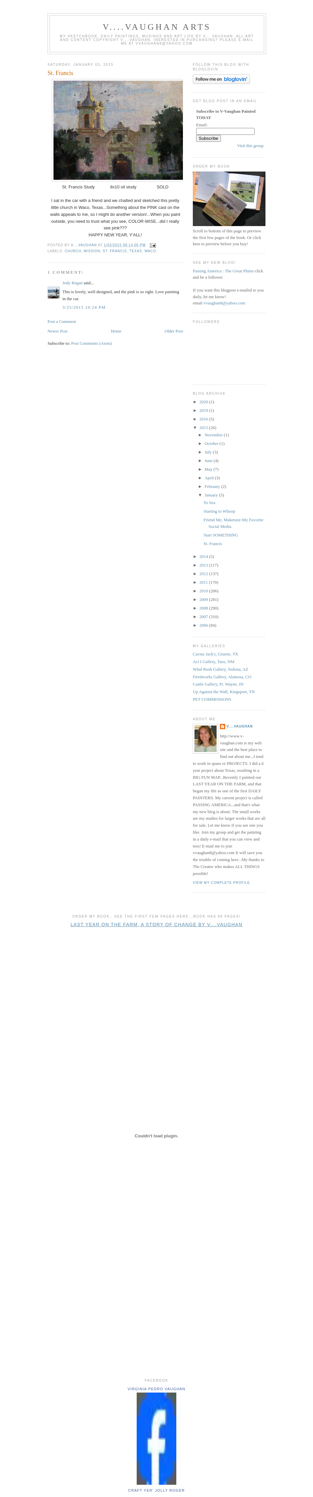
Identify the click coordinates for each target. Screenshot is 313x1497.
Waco (150, 251)
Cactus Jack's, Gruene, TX (215, 653)
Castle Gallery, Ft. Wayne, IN (218, 684)
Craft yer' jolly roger (156, 1490)
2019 (204, 410)
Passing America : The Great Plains (223, 270)
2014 (204, 556)
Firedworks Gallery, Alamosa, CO (222, 676)
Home (116, 331)
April (210, 477)
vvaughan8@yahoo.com (224, 302)
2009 (204, 599)
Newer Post (57, 331)
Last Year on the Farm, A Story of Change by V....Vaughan (157, 924)
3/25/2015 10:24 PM (84, 307)
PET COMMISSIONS (212, 699)
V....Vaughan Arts (157, 27)
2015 (204, 427)
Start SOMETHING (220, 534)
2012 (204, 573)
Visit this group (250, 145)
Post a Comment (62, 321)
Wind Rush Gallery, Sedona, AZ (220, 669)
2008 (204, 608)
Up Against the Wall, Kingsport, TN (224, 691)
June (209, 460)
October (212, 443)
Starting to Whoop (219, 511)
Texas (135, 251)
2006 (204, 625)
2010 (204, 590)
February (213, 486)
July (209, 452)
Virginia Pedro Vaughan (156, 1389)
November (214, 434)
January (212, 494)
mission (92, 251)
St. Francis (115, 251)
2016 (204, 418)
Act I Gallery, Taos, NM (213, 661)
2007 (204, 616)
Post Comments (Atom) (91, 343)
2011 (204, 582)
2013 (204, 565)
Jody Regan (72, 282)
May (209, 469)
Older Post (174, 331)
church (73, 251)
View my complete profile (221, 883)
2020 (204, 401)
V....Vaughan (239, 726)
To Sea (209, 502)
